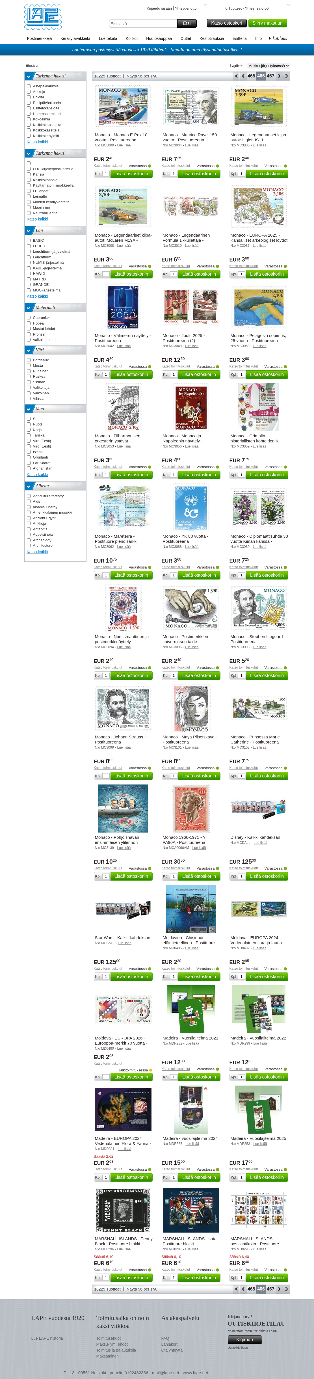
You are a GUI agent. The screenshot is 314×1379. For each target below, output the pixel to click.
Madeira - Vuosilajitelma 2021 (190, 1038)
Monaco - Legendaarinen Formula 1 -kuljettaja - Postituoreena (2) (186, 240)
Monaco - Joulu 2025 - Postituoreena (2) (184, 338)
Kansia (38, 174)
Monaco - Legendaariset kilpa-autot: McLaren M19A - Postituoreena (123, 240)
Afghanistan (43, 468)
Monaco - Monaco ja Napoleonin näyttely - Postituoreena (183, 440)
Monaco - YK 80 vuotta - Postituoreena (185, 539)
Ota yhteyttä (172, 1350)
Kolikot (132, 38)
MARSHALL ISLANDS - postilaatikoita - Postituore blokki (255, 1243)
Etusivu (32, 65)
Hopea (38, 323)
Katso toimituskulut (108, 166)
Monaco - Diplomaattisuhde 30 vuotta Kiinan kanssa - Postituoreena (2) (259, 541)
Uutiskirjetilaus (238, 1347)
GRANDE (41, 284)
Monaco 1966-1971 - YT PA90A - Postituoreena (185, 840)
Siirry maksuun (269, 23)
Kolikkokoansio (45, 180)
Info (258, 38)
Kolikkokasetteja (46, 130)
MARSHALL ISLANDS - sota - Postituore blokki (191, 1241)
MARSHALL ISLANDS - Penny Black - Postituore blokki (124, 1241)
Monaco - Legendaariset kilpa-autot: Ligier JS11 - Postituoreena (259, 139)
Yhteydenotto (186, 8)
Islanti (38, 452)
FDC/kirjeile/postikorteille (53, 169)
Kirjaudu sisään (159, 8)
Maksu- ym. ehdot (112, 1344)
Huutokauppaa (159, 38)
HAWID (39, 273)
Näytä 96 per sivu (142, 76)
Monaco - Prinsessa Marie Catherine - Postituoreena (255, 739)
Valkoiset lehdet (46, 340)
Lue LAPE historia (47, 1338)
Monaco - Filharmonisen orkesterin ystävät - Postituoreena (117, 440)
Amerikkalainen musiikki (52, 512)
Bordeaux (41, 360)
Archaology (42, 540)
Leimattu (40, 196)
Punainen (41, 371)
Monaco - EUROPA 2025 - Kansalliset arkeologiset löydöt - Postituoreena (259, 240)
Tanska (39, 435)
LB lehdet (41, 191)
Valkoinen (41, 393)
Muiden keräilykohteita (51, 202)
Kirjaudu (248, 1339)
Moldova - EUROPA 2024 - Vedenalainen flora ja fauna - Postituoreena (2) (258, 942)
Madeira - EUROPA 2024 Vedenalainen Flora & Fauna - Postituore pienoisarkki (123, 1143)
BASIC (38, 240)
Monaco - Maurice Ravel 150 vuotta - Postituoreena (190, 137)
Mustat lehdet (44, 329)
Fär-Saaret (42, 463)
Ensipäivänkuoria (47, 103)
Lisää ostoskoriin (132, 174)
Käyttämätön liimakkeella (53, 185)
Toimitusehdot (108, 1338)
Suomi (38, 419)
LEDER (39, 246)
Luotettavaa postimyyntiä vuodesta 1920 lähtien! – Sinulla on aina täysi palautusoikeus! (157, 49)
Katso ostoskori (228, 23)
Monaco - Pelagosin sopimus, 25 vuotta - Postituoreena (258, 338)
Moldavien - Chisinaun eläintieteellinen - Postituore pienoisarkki (189, 942)
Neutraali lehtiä (45, 213)
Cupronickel (43, 317)
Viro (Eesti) (42, 441)
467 (270, 76)
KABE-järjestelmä (47, 268)
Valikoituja (41, 387)
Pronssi (39, 334)
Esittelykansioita (46, 108)
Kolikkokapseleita (47, 125)
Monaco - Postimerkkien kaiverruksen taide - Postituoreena (185, 641)
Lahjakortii (170, 1344)
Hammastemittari (47, 114)
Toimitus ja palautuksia (116, 1350)
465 (251, 76)
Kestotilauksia (212, 38)
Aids (36, 501)
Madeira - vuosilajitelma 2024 (190, 1138)
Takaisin (243, 76)
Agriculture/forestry (48, 496)
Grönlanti (40, 457)
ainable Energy (45, 507)
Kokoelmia (41, 119)
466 (261, 76)
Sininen (39, 382)
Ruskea (39, 376)
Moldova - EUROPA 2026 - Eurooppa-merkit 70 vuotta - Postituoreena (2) (121, 1043)
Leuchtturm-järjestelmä (51, 251)
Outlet (186, 38)
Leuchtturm (42, 257)
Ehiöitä (38, 97)
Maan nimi (41, 207)
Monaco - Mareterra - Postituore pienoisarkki (116, 539)
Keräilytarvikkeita (75, 38)
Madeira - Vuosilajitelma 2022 (258, 1038)
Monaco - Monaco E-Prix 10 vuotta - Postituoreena (121, 137)
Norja (37, 430)
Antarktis (40, 529)
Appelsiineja (43, 534)
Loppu (286, 76)
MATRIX (40, 279)
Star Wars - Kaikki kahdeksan (122, 937)
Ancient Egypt (44, 518)
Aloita (235, 76)
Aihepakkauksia (46, 86)
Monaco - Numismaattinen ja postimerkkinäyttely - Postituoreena (122, 641)
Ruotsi (38, 424)
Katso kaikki (37, 142)
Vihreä (38, 398)
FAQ (165, 1338)
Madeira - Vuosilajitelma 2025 (258, 1138)
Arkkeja (39, 92)
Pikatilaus (278, 38)
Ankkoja (39, 523)
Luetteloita (108, 38)
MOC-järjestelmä (47, 290)
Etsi (189, 23)
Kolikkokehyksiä (46, 136)
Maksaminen (107, 1356)
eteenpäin (279, 76)
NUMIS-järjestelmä (48, 262)
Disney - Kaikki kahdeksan (255, 837)
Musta (38, 365)
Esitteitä (240, 38)
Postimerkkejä (39, 38)
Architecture (43, 545)
